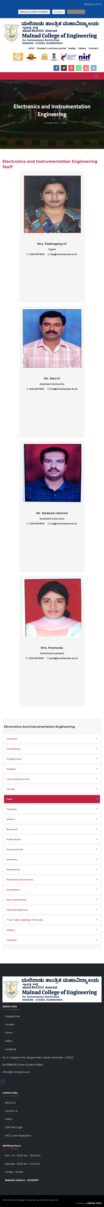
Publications (14, 839)
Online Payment (76, 12)
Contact (93, 48)
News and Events (16, 899)
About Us (10, 1102)
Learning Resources (18, 779)
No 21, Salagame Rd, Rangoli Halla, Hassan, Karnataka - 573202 (37, 1057)
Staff (9, 799)
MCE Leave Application (18, 1135)
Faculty (11, 789)
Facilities (12, 809)
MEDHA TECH (94, 1203)
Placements (13, 869)
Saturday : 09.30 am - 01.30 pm (22, 1163)
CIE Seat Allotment (17, 909)
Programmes (14, 759)
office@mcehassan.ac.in (16, 1072)
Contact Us (11, 1110)
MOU (32, 48)
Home (38, 122)
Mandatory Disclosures (20, 879)
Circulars (9, 1024)
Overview (12, 738)
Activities (12, 859)
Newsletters (13, 889)
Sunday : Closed (14, 1171)
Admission (58, 12)
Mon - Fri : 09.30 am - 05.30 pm (23, 1155)
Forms (8, 1032)
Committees (14, 748)
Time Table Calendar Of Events (25, 920)
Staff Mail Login (14, 1127)
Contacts (12, 940)
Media (72, 48)
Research (12, 829)
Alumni (11, 819)
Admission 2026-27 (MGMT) (34, 12)
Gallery (82, 48)
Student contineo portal (51, 48)
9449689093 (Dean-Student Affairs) (22, 1064)
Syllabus (11, 769)
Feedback (10, 1049)
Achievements (15, 849)
